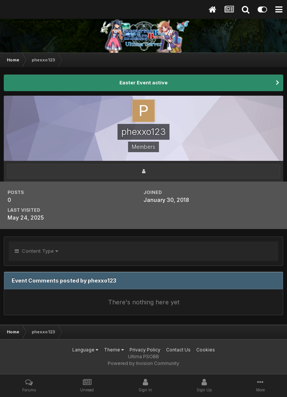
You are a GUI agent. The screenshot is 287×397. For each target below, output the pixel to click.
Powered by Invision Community (143, 363)
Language (85, 350)
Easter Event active (143, 82)
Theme (114, 350)
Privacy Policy (145, 350)
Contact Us (178, 350)
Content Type (36, 251)
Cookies (205, 350)
